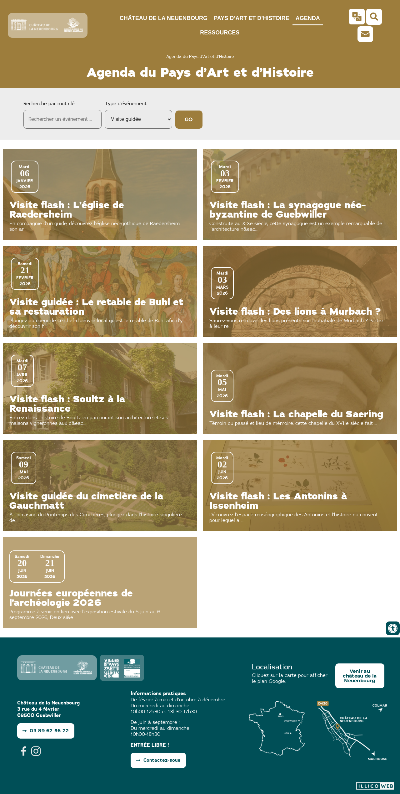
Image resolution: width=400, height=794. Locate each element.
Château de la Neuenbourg (164, 18)
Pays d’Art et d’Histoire (251, 18)
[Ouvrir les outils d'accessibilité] (393, 628)
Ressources (219, 32)
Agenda (308, 18)
